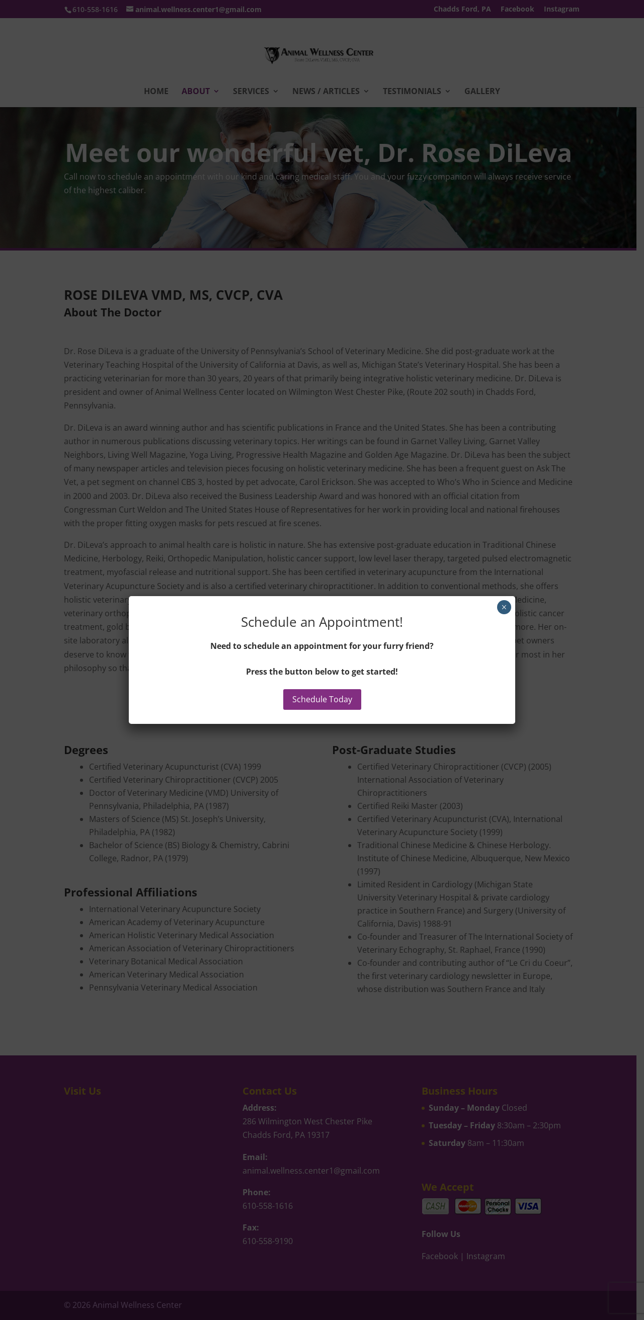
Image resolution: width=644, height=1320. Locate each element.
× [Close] (504, 607)
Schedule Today (322, 699)
